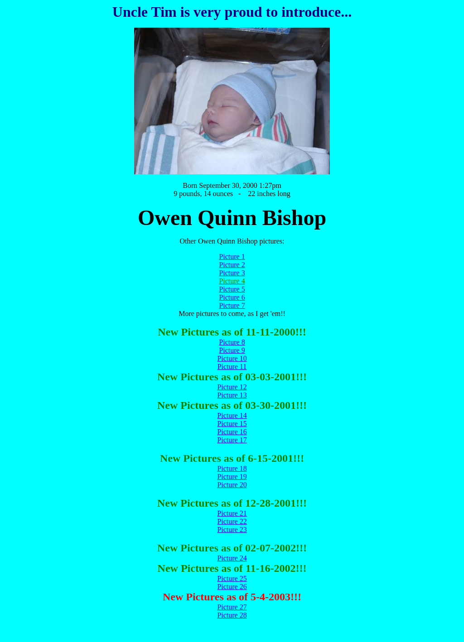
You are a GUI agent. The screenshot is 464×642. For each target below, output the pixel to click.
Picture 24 (231, 558)
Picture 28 (231, 615)
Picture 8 (232, 342)
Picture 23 (231, 529)
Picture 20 (231, 485)
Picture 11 (232, 366)
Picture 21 (231, 513)
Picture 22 (231, 521)
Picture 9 (232, 350)
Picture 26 (231, 586)
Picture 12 (231, 387)
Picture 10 (231, 358)
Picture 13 (231, 395)
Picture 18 (231, 468)
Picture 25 (231, 578)
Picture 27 (231, 607)
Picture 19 (231, 476)
